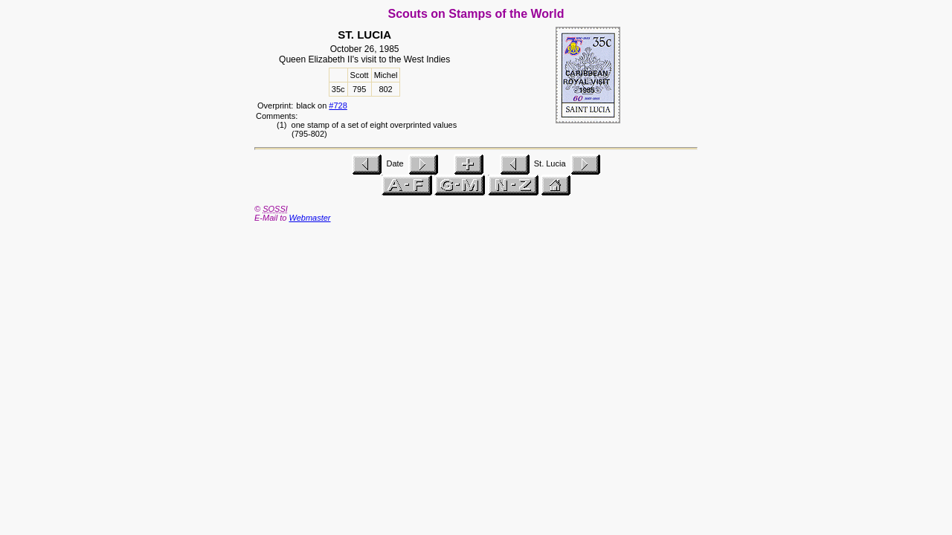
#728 (338, 105)
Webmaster (309, 217)
